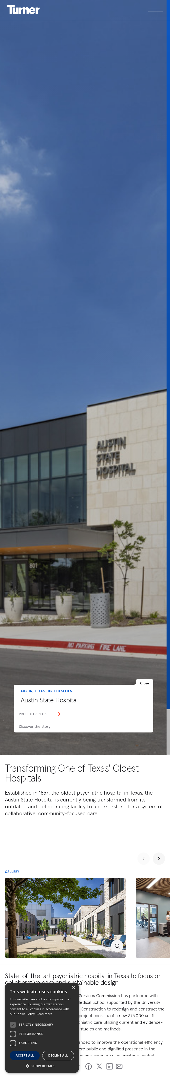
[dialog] (42, 1028)
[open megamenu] (124, 10)
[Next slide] (159, 858)
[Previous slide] (143, 858)
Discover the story (34, 726)
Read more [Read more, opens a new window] (44, 1014)
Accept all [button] (25, 1055)
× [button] (73, 988)
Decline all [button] (58, 1055)
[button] (42, 1065)
